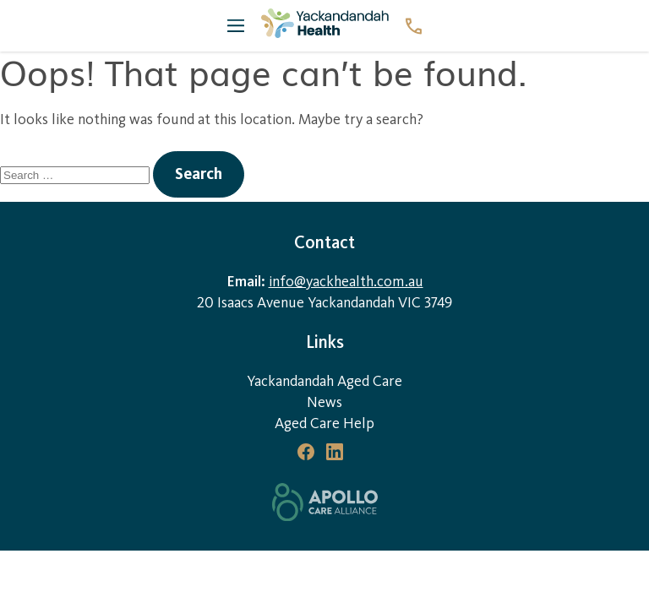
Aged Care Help (324, 423)
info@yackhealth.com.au (346, 281)
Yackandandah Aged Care (324, 381)
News (324, 402)
